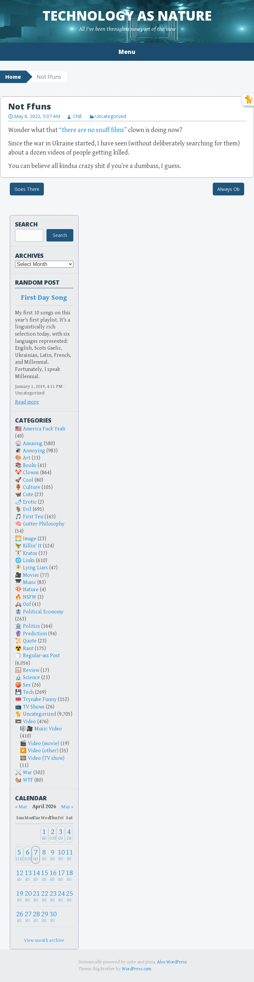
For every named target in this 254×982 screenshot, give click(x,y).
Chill (77, 116)
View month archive (44, 940)
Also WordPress (172, 962)
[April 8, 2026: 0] (44, 855)
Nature (31, 590)
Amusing (33, 444)
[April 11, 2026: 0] (69, 855)
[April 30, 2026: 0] (52, 916)
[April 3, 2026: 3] (60, 834)
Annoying (34, 451)
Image (29, 539)
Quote (30, 641)
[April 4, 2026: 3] (69, 834)
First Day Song (44, 298)
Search (26, 224)
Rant (28, 648)
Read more (27, 402)
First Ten (33, 517)
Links (29, 561)
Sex (27, 685)
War (27, 773)
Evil (27, 509)
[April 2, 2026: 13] (52, 834)
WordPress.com (136, 969)
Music (29, 582)
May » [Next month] (67, 806)
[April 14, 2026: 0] (35, 875)
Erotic (30, 502)
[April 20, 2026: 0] (27, 896)
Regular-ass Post (41, 656)
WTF (28, 780)
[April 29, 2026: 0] (44, 916)
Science (31, 677)
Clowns (31, 473)
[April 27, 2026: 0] (27, 916)
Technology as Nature (127, 16)
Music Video (48, 729)
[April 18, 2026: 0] (69, 875)
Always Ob (228, 189)
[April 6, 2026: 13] (27, 855)
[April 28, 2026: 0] (35, 916)
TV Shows (34, 707)
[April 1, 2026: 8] (44, 834)
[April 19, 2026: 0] (19, 896)
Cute (28, 494)
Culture (31, 487)
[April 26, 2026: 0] (19, 916)
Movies (31, 575)
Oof (27, 604)
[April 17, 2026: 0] (60, 875)
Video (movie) (43, 744)
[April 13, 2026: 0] (27, 875)
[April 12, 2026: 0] (19, 875)
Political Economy (43, 612)
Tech (28, 692)
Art (26, 458)
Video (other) (43, 751)
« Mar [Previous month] (21, 806)
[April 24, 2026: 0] (60, 896)
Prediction (35, 634)
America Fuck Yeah (44, 429)
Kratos (30, 553)
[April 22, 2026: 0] (44, 896)
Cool (28, 480)
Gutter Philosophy (43, 524)
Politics (31, 626)
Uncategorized (110, 116)
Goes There (26, 189)
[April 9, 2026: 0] (52, 855)
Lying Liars (35, 568)
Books (29, 465)
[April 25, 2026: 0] (69, 896)
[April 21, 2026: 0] (35, 896)
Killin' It (32, 546)
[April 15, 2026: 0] (44, 875)
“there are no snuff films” (93, 130)
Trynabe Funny (40, 699)
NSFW (29, 597)
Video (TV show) (46, 758)
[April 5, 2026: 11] (19, 855)
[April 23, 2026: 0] (52, 896)
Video (29, 722)
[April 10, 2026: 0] (60, 855)
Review (31, 670)
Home (13, 76)
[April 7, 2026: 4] (35, 855)
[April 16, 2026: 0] (52, 875)
